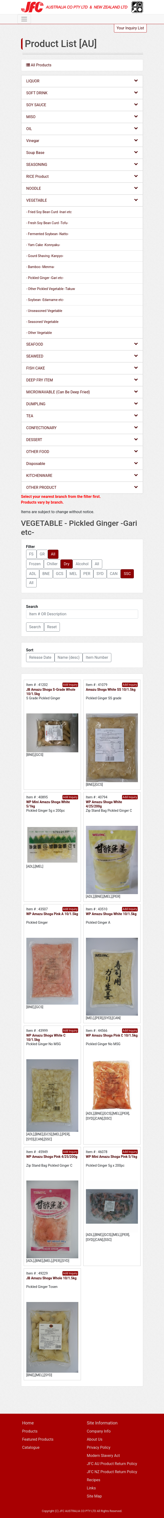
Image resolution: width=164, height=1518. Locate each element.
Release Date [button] (40, 657)
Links (91, 1488)
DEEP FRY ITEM (82, 379)
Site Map (94, 1496)
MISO (82, 116)
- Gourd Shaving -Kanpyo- (45, 256)
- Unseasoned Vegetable (44, 311)
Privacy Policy (99, 1447)
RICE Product (82, 176)
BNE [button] (46, 573)
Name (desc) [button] (69, 657)
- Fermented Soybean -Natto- (47, 234)
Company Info (99, 1431)
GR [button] (42, 554)
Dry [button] (66, 564)
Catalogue (31, 1447)
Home (28, 1422)
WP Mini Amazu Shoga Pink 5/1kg (111, 1157)
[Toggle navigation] (24, 19)
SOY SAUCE (82, 104)
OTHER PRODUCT (82, 487)
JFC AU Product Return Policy (112, 1463)
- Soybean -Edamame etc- (45, 300)
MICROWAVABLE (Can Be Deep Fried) (82, 391)
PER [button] (86, 573)
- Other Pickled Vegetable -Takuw (50, 289)
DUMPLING (82, 403)
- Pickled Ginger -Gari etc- (45, 278)
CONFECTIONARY (82, 427)
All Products (38, 65)
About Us (94, 1439)
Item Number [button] (97, 657)
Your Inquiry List (130, 28)
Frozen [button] (35, 564)
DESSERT (82, 439)
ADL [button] (32, 573)
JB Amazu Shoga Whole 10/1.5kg (51, 1278)
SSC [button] (127, 573)
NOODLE (82, 188)
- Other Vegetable (39, 333)
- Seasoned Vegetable (42, 322)
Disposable (82, 463)
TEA (82, 415)
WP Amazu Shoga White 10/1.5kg (111, 914)
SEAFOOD (82, 344)
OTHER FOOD (82, 451)
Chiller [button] (52, 564)
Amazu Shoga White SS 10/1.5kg (111, 689)
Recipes (93, 1480)
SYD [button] (100, 573)
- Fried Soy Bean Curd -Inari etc (49, 212)
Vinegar (82, 140)
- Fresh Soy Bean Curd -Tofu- (47, 223)
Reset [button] (52, 627)
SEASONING (82, 164)
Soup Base (82, 152)
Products (30, 1431)
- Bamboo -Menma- (40, 267)
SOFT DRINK (82, 92)
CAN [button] (114, 573)
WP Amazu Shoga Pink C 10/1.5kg (112, 1035)
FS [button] (31, 554)
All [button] (53, 554)
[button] (35, 627)
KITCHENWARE (82, 475)
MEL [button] (73, 573)
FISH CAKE (82, 367)
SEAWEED (82, 355)
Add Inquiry (70, 684)
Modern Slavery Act (103, 1455)
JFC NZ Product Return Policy (112, 1472)
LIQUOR (82, 80)
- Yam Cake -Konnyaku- (43, 245)
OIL (82, 128)
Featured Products (38, 1439)
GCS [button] (59, 573)
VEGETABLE (82, 200)
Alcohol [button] (82, 564)
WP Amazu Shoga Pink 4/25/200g (51, 1157)
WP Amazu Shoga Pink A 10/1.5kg (52, 914)
